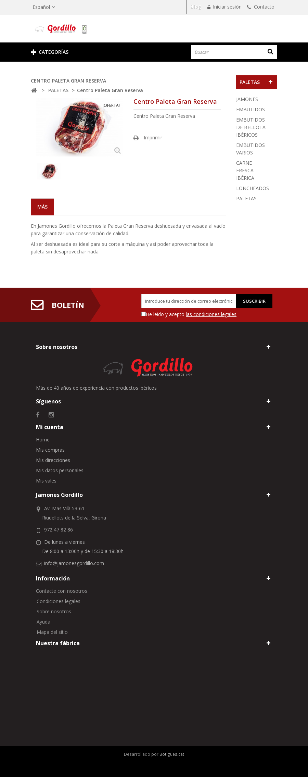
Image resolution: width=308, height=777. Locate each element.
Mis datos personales (60, 470)
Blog (195, 6)
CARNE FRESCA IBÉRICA (245, 170)
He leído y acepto (191, 314)
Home (43, 439)
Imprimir (153, 137)
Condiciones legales (58, 601)
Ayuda (43, 621)
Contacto (263, 6)
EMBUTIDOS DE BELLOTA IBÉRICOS (251, 127)
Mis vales (46, 480)
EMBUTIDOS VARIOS (250, 149)
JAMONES (247, 99)
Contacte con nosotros (61, 591)
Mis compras (50, 450)
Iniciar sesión (226, 6)
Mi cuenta (49, 427)
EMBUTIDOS (250, 109)
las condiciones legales (211, 314)
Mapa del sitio (52, 632)
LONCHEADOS (252, 188)
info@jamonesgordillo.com (74, 563)
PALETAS (246, 198)
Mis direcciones (53, 460)
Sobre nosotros (54, 611)
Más (42, 206)
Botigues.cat (171, 754)
